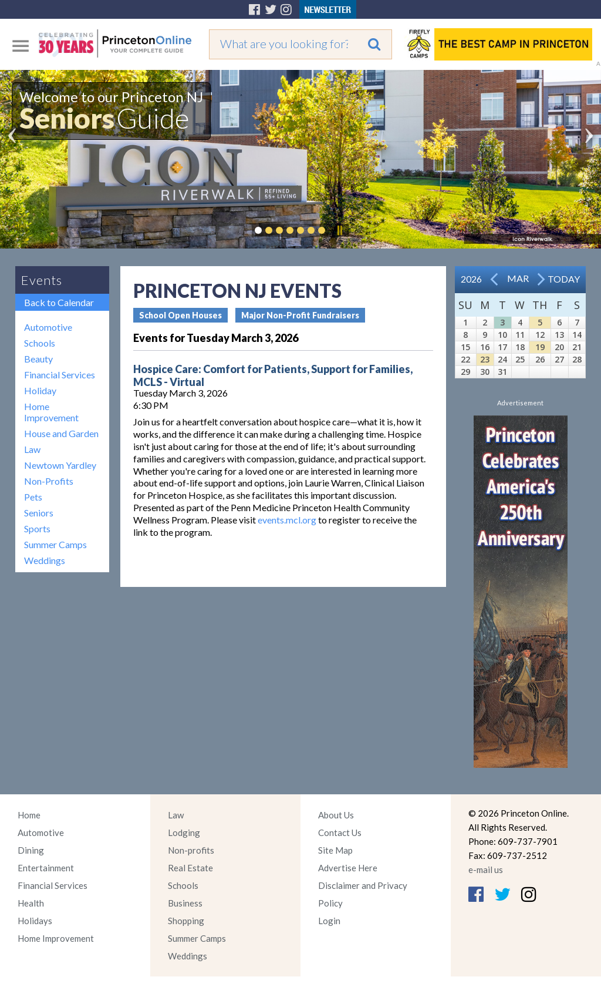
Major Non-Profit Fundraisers (300, 315)
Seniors (38, 512)
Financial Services (59, 374)
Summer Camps (55, 544)
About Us (336, 815)
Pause (339, 230)
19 (540, 347)
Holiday (40, 390)
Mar (518, 278)
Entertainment (46, 867)
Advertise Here (347, 867)
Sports (37, 528)
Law (32, 449)
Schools (39, 342)
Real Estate (190, 867)
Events (41, 280)
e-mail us (485, 869)
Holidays (35, 920)
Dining (31, 850)
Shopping (186, 920)
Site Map (335, 850)
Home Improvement (51, 412)
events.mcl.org (287, 519)
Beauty (38, 358)
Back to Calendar (59, 302)
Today (564, 278)
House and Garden (61, 433)
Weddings (44, 560)
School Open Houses (180, 315)
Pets (33, 496)
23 (484, 359)
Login (329, 920)
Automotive (48, 327)
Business (185, 903)
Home (29, 815)
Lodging (184, 832)
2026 (471, 278)
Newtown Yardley (60, 465)
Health (31, 903)
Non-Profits (48, 480)
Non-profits (191, 850)
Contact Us (340, 832)
